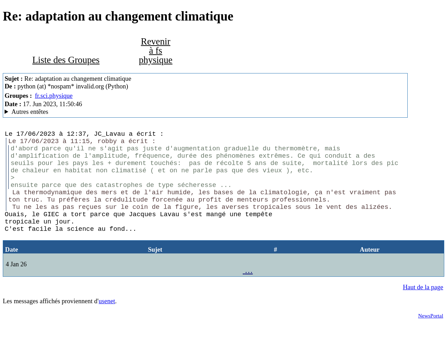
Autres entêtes (29, 111)
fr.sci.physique (53, 95)
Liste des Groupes (66, 60)
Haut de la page (423, 308)
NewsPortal (430, 336)
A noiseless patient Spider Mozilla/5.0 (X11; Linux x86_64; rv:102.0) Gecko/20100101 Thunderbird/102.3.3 (205, 112)
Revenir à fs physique (155, 50)
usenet (107, 322)
